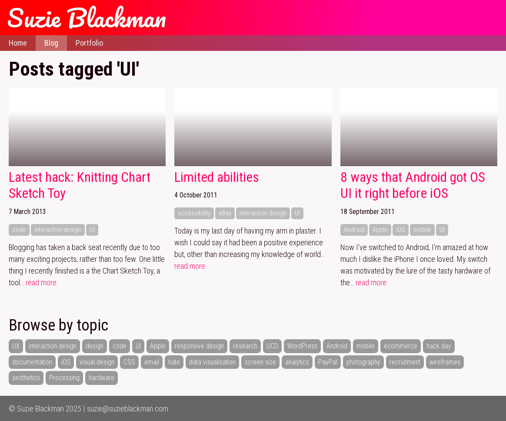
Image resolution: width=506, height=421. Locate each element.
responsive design (199, 346)
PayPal (327, 362)
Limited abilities (216, 177)
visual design (97, 362)
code (19, 230)
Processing (64, 378)
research (245, 346)
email (151, 362)
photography (363, 362)
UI (92, 230)
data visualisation (212, 362)
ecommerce (400, 346)
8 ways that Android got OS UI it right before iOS (412, 185)
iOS (400, 230)
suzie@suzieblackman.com (127, 408)
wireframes (444, 362)
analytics (297, 362)
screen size (260, 362)
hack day (438, 346)
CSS (129, 362)
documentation (32, 362)
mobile (422, 230)
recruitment (404, 362)
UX (16, 346)
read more (41, 282)
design (94, 346)
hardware (101, 378)
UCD (272, 346)
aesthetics (26, 378)
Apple (380, 230)
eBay (225, 213)
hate (174, 362)
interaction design (57, 230)
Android (354, 230)
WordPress (302, 346)
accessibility (194, 213)
